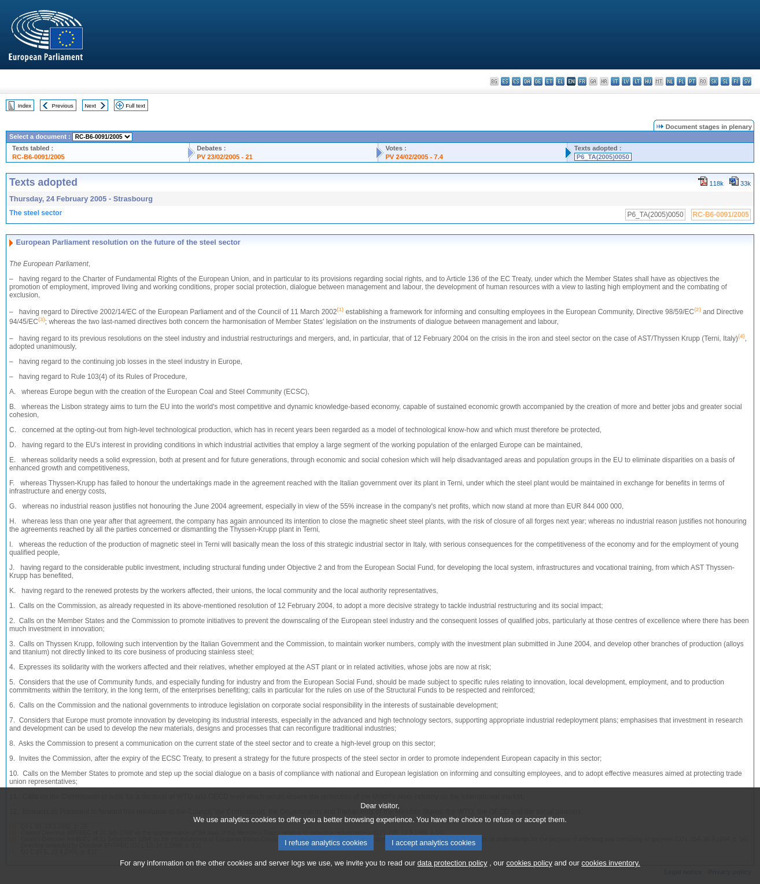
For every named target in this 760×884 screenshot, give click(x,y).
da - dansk (527, 81)
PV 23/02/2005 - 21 (224, 156)
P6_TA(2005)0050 (603, 156)
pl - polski (681, 81)
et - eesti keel (549, 81)
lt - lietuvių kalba (637, 81)
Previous (62, 105)
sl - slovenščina (725, 81)
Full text (135, 105)
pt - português (692, 81)
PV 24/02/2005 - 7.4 (414, 156)
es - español (505, 81)
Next (90, 105)
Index (24, 105)
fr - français (582, 81)
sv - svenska (747, 81)
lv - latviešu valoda (626, 81)
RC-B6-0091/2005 (38, 156)
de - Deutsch (538, 81)
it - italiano (615, 81)
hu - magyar (648, 81)
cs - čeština (516, 81)
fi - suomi (736, 81)
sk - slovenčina (714, 81)
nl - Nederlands (670, 81)
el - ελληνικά (560, 81)
